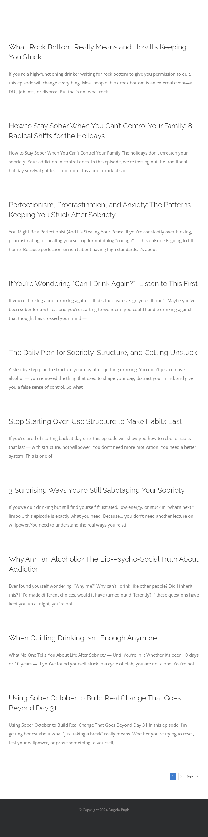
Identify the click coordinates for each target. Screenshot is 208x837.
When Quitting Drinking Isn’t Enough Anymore (83, 638)
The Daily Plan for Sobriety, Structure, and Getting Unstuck (103, 352)
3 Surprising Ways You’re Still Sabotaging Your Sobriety (97, 490)
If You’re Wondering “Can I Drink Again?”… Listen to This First (103, 283)
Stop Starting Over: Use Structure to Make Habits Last (95, 421)
